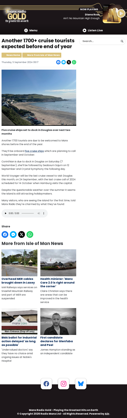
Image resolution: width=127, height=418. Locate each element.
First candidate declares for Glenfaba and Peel (58, 327)
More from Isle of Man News (43, 55)
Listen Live (93, 30)
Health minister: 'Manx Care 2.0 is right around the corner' (58, 268)
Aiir (107, 414)
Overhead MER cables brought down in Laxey (19, 266)
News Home (13, 55)
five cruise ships (34, 151)
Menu (30, 30)
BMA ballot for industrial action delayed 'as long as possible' (19, 327)
